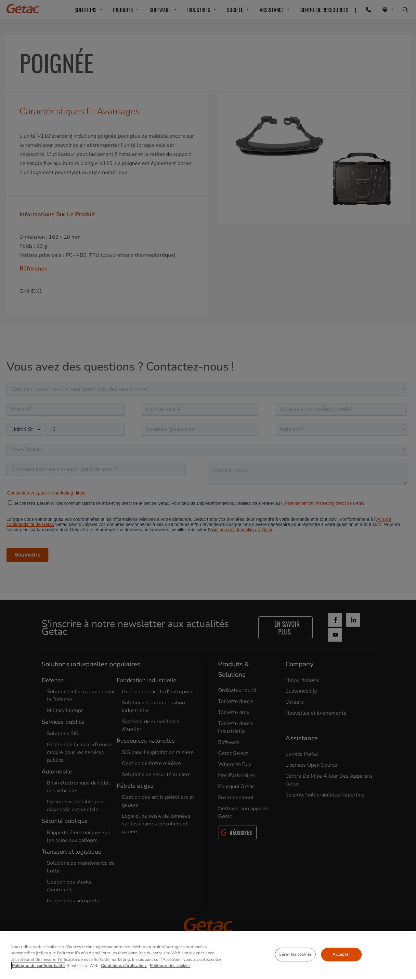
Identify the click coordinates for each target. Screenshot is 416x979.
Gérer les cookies (295, 954)
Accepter (341, 954)
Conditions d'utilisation (124, 966)
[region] (208, 955)
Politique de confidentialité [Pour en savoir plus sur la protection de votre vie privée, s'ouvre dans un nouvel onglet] (38, 966)
